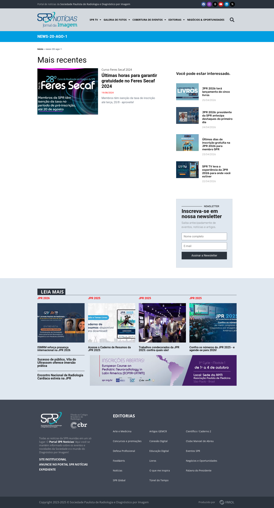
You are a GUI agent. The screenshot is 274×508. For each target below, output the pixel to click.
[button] (232, 20)
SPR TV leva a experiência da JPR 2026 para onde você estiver (216, 171)
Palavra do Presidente (198, 470)
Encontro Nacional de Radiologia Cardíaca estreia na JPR (60, 376)
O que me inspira (159, 470)
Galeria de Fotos (117, 20)
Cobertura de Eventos (149, 20)
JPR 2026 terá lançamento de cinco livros (216, 92)
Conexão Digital (158, 441)
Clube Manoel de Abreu (200, 441)
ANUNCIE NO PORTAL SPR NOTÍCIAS (63, 464)
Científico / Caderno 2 (198, 431)
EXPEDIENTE (47, 469)
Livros (152, 460)
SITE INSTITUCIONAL (52, 459)
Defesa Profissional (124, 451)
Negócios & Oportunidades (205, 19)
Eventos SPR (193, 451)
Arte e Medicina (122, 431)
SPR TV (95, 20)
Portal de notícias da (83, 4)
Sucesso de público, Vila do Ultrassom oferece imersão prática (56, 363)
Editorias (176, 20)
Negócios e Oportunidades (201, 460)
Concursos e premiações (127, 441)
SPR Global (119, 480)
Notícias (117, 470)
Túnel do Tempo (158, 480)
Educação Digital (159, 451)
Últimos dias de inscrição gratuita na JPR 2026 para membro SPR (216, 144)
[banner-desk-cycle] (163, 370)
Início (40, 49)
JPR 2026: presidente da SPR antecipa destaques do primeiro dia (217, 117)
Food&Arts (119, 460)
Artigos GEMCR (158, 431)
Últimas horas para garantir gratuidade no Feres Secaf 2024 (129, 81)
